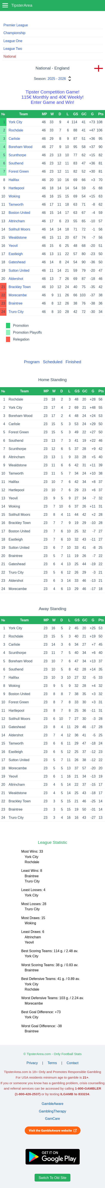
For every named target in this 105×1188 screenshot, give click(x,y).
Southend (16, 163)
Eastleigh (16, 254)
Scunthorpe (17, 155)
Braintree (16, 303)
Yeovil (13, 246)
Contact (72, 1063)
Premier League (15, 25)
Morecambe (18, 295)
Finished (73, 362)
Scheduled (52, 362)
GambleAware (52, 1104)
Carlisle (14, 138)
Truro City (16, 312)
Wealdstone (18, 237)
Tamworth (16, 204)
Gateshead (17, 262)
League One (12, 41)
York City (15, 122)
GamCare (52, 1118)
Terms (52, 1063)
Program (32, 362)
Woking (14, 196)
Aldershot (16, 279)
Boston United (19, 213)
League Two (12, 48)
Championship (14, 33)
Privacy (32, 1063)
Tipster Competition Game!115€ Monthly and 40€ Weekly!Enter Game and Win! (52, 97)
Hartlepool (16, 188)
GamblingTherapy (52, 1111)
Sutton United (19, 270)
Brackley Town (20, 287)
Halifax (14, 180)
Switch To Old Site (53, 1177)
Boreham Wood (20, 147)
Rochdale (16, 130)
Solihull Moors (19, 229)
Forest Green (19, 171)
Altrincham (17, 221)
